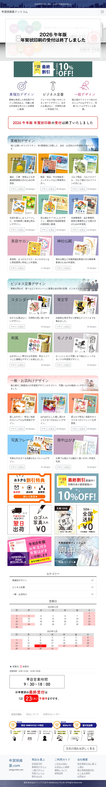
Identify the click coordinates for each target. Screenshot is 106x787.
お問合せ (81, 776)
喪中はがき (37, 776)
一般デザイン (38, 770)
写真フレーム (38, 773)
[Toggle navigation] (102, 11)
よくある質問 (83, 773)
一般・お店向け (19, 594)
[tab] (32, 714)
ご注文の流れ (61, 763)
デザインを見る (17, 189)
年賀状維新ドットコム (15, 11)
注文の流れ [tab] (16, 714)
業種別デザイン (19, 580)
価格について (61, 770)
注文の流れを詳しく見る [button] (80, 748)
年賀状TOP (37, 763)
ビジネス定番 (18, 587)
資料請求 (59, 773)
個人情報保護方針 (85, 770)
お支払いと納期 (62, 766)
